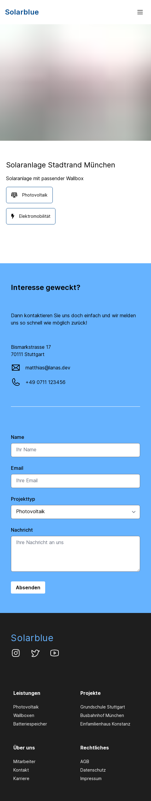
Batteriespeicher (30, 723)
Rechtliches (94, 748)
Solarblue (32, 637)
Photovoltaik (26, 706)
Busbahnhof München (102, 715)
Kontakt (21, 769)
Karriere (21, 778)
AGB (84, 761)
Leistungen (26, 693)
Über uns (24, 748)
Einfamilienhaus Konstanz (105, 723)
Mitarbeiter (24, 761)
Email (17, 468)
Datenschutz (93, 769)
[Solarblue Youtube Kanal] (54, 653)
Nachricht (22, 530)
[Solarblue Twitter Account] (35, 653)
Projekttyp (23, 499)
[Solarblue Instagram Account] (16, 653)
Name (17, 437)
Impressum (91, 778)
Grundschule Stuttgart (102, 706)
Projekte (90, 693)
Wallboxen (23, 715)
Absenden (28, 587)
